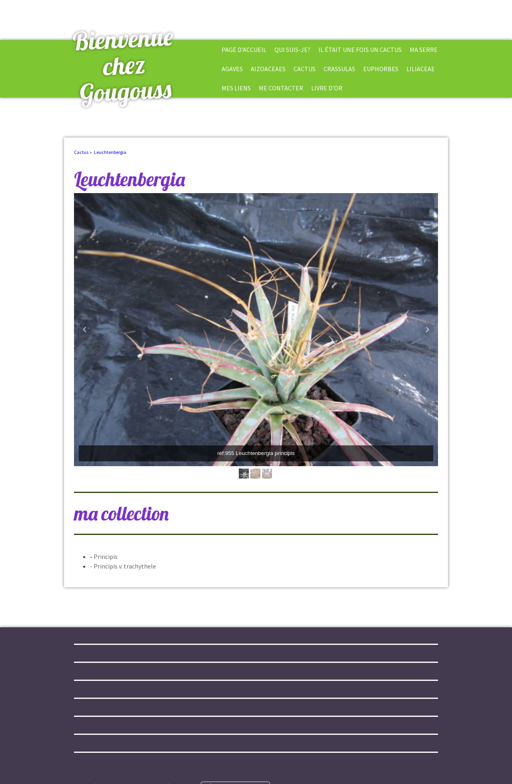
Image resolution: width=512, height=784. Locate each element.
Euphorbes (380, 69)
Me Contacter (281, 88)
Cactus (305, 69)
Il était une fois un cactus (360, 50)
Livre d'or (326, 88)
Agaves (232, 69)
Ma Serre (424, 50)
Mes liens (236, 88)
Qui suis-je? (292, 50)
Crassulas (339, 69)
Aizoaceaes (268, 69)
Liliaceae (420, 69)
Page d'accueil (244, 50)
